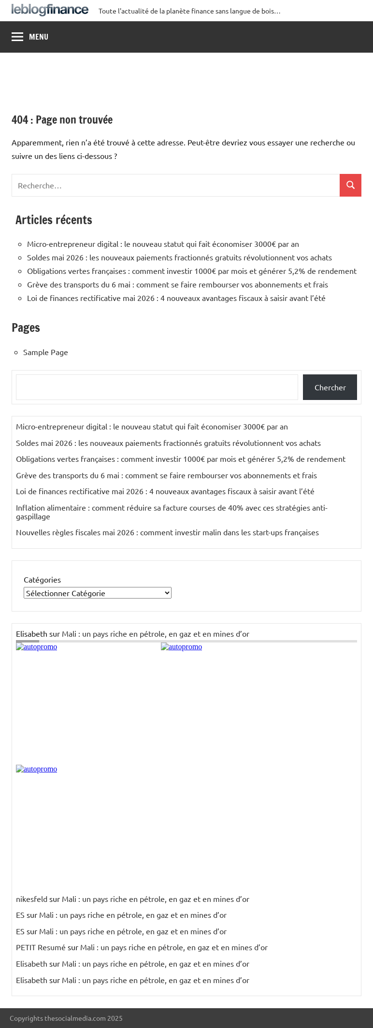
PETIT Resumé (41, 947)
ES (20, 914)
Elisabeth (31, 963)
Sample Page (45, 352)
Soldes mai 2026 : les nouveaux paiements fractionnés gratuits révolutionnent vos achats (179, 257)
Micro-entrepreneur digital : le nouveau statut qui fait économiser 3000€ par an (163, 243)
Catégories (42, 579)
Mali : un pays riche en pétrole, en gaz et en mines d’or (155, 633)
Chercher (330, 387)
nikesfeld (31, 898)
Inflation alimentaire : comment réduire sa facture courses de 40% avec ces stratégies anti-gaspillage (172, 511)
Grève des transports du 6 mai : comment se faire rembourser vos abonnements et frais (177, 284)
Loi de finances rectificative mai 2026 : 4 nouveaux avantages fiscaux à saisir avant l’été (176, 297)
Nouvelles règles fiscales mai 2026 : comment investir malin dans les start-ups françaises (167, 532)
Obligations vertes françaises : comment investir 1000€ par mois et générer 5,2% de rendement (192, 270)
